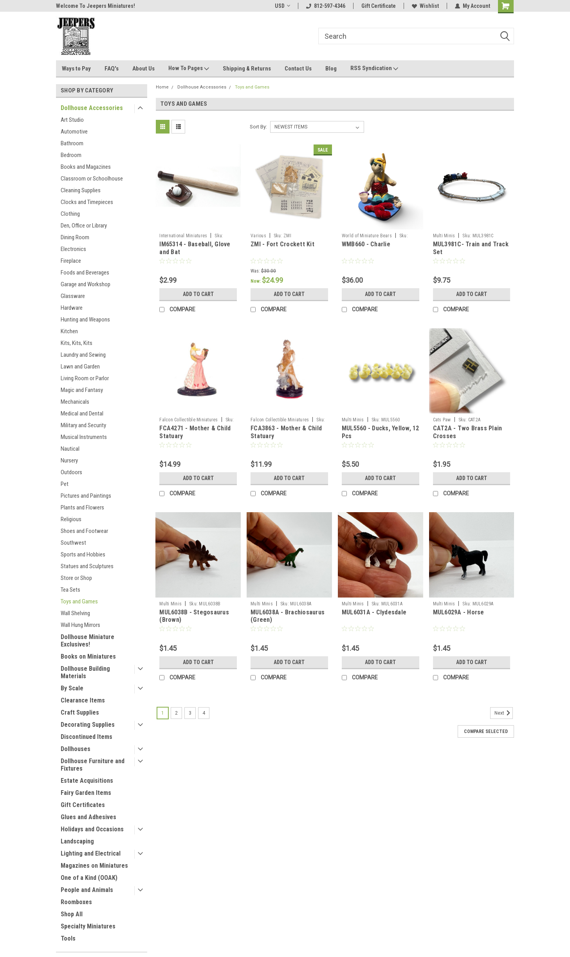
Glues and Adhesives (88, 817)
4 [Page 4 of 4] (203, 713)
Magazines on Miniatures (94, 865)
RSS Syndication (374, 68)
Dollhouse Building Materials (85, 672)
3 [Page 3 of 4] (190, 713)
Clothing (70, 213)
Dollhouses (75, 749)
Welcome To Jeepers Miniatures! (95, 6)
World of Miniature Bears (367, 235)
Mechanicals (75, 401)
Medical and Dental (82, 413)
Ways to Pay (76, 68)
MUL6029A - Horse (458, 612)
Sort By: (258, 127)
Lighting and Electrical (91, 853)
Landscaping (77, 841)
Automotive (74, 131)
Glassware (73, 296)
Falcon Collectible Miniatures (188, 420)
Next (503, 713)
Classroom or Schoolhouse (92, 178)
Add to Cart (198, 294)
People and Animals (87, 890)
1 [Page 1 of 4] (162, 713)
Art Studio (72, 119)
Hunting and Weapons (85, 319)
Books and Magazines (86, 166)
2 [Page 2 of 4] (176, 713)
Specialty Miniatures (88, 926)
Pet (65, 484)
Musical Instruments (84, 437)
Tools (68, 938)
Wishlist (425, 6)
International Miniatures (183, 235)
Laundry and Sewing (83, 354)
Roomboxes (76, 902)
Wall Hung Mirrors (80, 624)
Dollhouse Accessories (92, 108)
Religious (71, 519)
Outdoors (71, 472)
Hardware (72, 307)
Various (258, 235)
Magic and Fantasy (82, 390)
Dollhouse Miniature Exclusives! (87, 640)
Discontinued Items (86, 736)
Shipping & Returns (247, 68)
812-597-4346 (325, 6)
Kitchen (69, 331)
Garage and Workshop (85, 284)
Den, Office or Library (84, 225)
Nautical (70, 448)
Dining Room (75, 237)
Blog (331, 68)
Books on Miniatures (88, 656)
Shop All (72, 914)
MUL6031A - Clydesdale (374, 612)
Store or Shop (76, 577)
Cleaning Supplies (81, 190)
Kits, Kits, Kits (76, 343)
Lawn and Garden (80, 366)
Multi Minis (444, 235)
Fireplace (71, 260)
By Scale (72, 688)
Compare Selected (486, 731)
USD (282, 6)
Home (162, 87)
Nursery (69, 460)
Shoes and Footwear (84, 530)
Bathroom (72, 143)
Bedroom (71, 155)
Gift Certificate (378, 6)
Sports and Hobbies (83, 554)
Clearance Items (83, 700)
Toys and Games (79, 601)
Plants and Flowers (82, 507)
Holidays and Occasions (92, 829)
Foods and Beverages (85, 272)
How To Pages (188, 68)
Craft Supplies (80, 712)
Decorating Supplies (88, 724)
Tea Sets (70, 589)
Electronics (73, 249)
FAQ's (112, 68)
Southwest (73, 542)
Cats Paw (442, 420)
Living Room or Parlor (85, 378)
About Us (143, 68)
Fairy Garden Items (86, 792)
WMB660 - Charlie (366, 244)
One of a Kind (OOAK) (89, 877)
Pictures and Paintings (86, 495)
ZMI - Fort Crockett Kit (282, 244)
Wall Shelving (75, 613)
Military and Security (83, 425)
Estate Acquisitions (87, 780)
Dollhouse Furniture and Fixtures (92, 764)
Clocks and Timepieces (87, 202)
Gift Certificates (83, 805)
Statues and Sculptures (87, 566)
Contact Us (298, 68)
